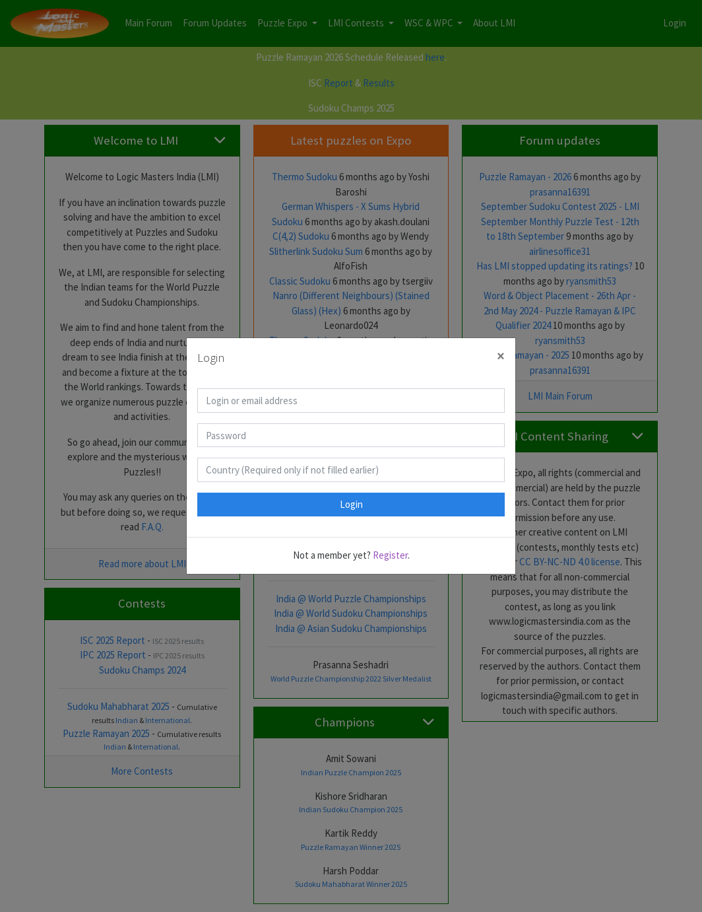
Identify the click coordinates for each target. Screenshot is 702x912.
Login (351, 504)
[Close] (500, 356)
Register (390, 555)
